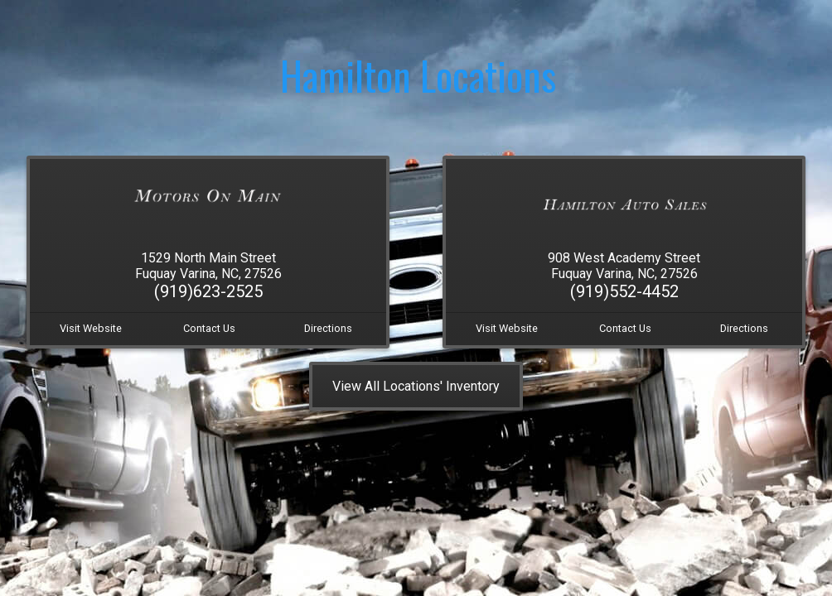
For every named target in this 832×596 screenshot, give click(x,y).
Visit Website (91, 328)
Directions (328, 328)
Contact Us (209, 328)
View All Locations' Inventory (416, 386)
